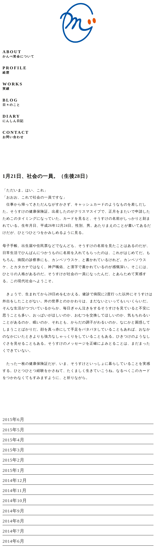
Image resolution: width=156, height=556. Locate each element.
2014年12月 (15, 480)
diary (13, 118)
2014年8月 (13, 521)
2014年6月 (13, 541)
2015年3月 (13, 449)
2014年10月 (15, 500)
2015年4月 (13, 439)
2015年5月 (13, 429)
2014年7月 (13, 531)
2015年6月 (13, 419)
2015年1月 (13, 470)
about (18, 53)
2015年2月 (13, 460)
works (13, 86)
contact (16, 134)
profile (15, 70)
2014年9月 (13, 510)
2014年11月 (15, 490)
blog (11, 102)
